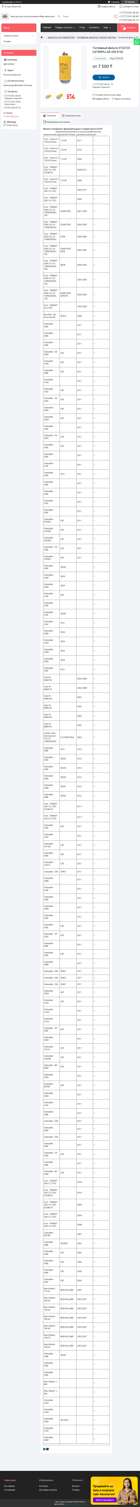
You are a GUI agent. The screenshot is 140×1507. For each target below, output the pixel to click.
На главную (9, 1486)
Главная (47, 27)
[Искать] (59, 16)
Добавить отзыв (131, 6)
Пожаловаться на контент (75, 1504)
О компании (9, 1490)
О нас (82, 27)
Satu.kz (82, 1502)
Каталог (76, 1486)
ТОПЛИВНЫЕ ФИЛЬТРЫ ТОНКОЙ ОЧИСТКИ (96, 37)
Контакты (94, 27)
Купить (106, 77)
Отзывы (7, 41)
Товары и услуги (63, 27)
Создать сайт (7, 2)
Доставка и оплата (48, 1490)
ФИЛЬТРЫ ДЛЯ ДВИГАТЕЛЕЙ (61, 37)
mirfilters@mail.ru (11, 116)
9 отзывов (115, 2)
